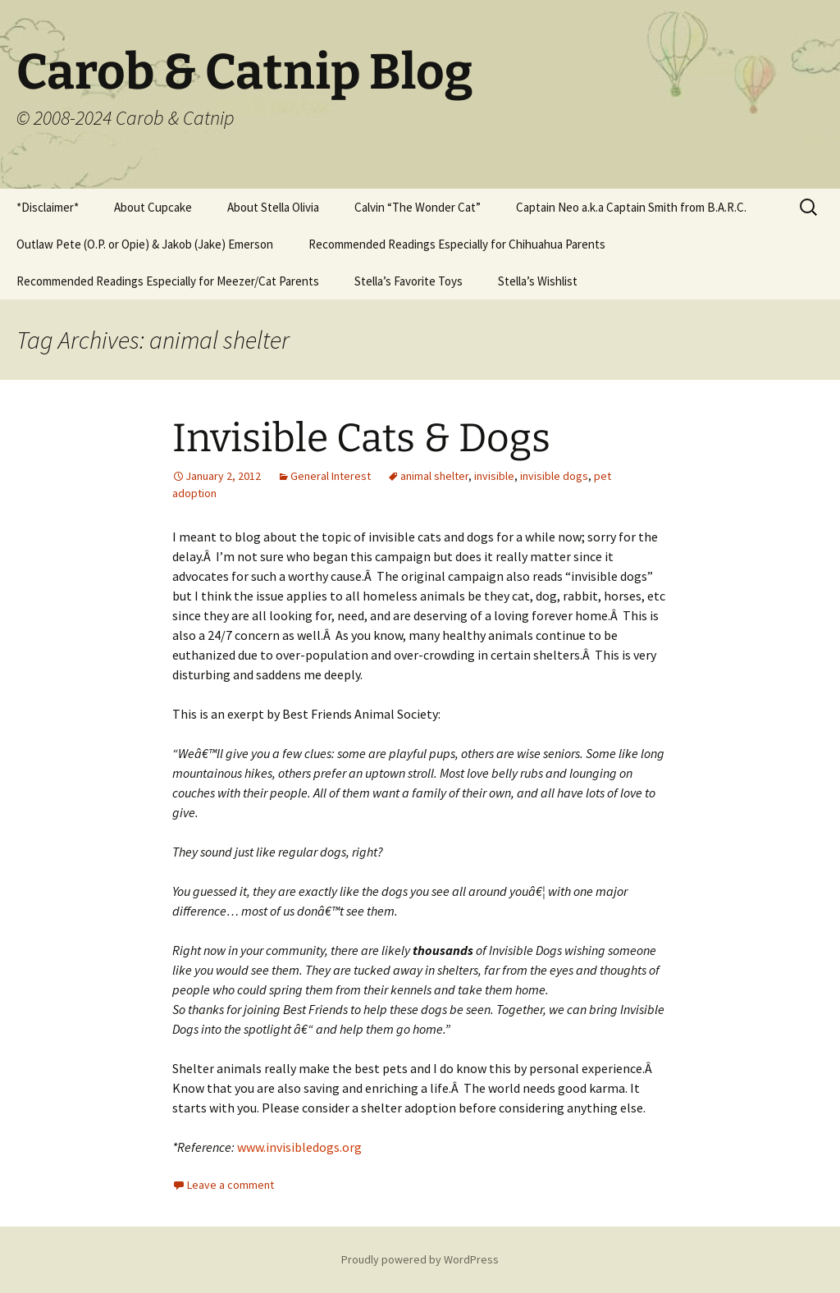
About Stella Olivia (273, 207)
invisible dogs (554, 475)
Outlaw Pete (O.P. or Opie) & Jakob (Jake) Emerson (144, 244)
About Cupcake (153, 207)
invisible (494, 475)
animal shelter (434, 475)
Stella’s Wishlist (538, 281)
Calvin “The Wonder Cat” (417, 207)
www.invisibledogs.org (299, 1147)
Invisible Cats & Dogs (361, 438)
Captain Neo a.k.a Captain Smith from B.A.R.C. (631, 207)
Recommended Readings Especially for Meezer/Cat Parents (167, 281)
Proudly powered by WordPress (420, 1259)
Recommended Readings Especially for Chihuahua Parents (456, 244)
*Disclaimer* (47, 207)
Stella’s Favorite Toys (408, 281)
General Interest (330, 475)
